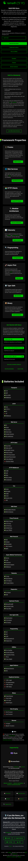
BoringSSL (8, 492)
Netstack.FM (8, 833)
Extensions (8, 563)
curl (10, 102)
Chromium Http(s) (10, 462)
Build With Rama (14, 8)
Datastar (8, 542)
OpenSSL (14, 102)
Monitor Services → (18, 240)
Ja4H (7, 636)
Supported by (14, 748)
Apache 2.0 (14, 854)
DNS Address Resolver (10, 510)
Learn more (6, 37)
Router (7, 428)
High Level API (9, 448)
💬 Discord (7, 799)
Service (7, 558)
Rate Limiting (9, 478)
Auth (7, 473)
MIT (26, 853)
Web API (7, 726)
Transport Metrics (10, 583)
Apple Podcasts (18, 838)
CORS (7, 471)
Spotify (7, 838)
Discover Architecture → (17, 222)
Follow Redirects (9, 459)
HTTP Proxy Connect (10, 455)
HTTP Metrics (9, 581)
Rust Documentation (9, 369)
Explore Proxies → (18, 161)
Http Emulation (9, 618)
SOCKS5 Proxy (9, 528)
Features (14, 62)
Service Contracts (14, 66)
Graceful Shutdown (10, 653)
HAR (7, 595)
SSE (7, 540)
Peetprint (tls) (9, 641)
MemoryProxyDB (9, 604)
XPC (7, 671)
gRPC (7, 549)
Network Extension (10, 669)
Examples (14, 58)
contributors (16, 767)
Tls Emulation (9, 620)
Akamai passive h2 (10, 639)
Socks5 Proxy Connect (10, 457)
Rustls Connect (9, 453)
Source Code (20, 369)
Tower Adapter (9, 659)
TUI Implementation (10, 682)
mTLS (7, 496)
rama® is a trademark (11, 857)
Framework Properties (14, 140)
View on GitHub (14, 51)
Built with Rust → (18, 295)
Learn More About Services (14, 131)
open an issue (12, 736)
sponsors (23, 767)
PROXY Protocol (9, 521)
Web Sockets (8, 544)
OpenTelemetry (16, 235)
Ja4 (6, 634)
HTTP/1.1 (8, 409)
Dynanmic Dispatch (10, 565)
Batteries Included (14, 382)
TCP (7, 391)
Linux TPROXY (9, 530)
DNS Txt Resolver (9, 512)
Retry (7, 475)
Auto (7, 407)
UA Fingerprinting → (17, 257)
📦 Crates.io (20, 799)
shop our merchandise (18, 783)
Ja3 (6, 632)
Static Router (8, 432)
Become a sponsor (8, 783)
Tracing (7, 576)
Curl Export (8, 593)
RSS (19, 842)
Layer (7, 560)
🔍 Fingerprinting (7, 804)
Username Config (9, 606)
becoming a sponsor (7, 740)
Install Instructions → (17, 314)
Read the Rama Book (14, 43)
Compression (9, 480)
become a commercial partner (13, 785)
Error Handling (9, 650)
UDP (7, 393)
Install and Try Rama (14, 47)
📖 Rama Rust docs (21, 794)
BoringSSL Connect (10, 450)
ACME (7, 494)
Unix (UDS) (8, 395)
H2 (6, 412)
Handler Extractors (10, 434)
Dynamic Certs (9, 498)
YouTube (9, 842)
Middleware (8, 398)
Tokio (9, 175)
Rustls (7, 489)
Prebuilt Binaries (9, 696)
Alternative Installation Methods (14, 365)
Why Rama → (19, 278)
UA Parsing (8, 623)
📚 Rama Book (7, 794)
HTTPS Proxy (9, 526)
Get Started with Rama (14, 325)
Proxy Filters (8, 609)
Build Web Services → (17, 180)
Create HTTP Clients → (17, 201)
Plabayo (10, 846)
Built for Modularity (14, 75)
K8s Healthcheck (9, 436)
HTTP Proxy (8, 524)
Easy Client (8, 446)
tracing (8, 235)
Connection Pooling (10, 655)
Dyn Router (8, 430)
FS (6, 425)
